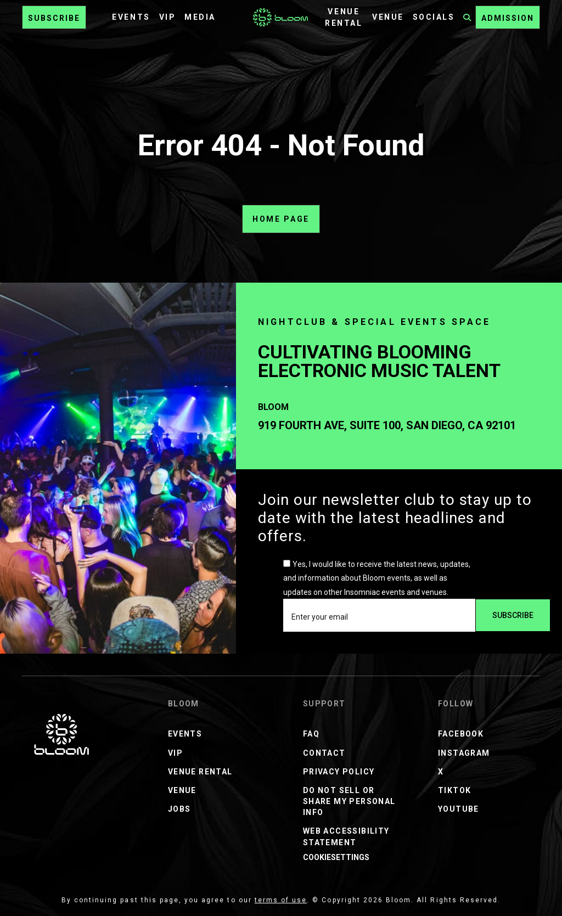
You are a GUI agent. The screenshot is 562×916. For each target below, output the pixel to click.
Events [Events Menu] (131, 17)
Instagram (464, 753)
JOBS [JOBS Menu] (179, 809)
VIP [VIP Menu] (167, 17)
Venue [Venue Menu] (388, 17)
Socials (434, 17)
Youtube (458, 809)
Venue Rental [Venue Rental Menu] (200, 771)
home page (281, 219)
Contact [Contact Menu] (324, 753)
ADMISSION (507, 18)
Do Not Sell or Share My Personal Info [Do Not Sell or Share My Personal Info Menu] (349, 801)
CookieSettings (336, 857)
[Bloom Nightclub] (61, 734)
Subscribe (54, 18)
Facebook (461, 733)
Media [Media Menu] (200, 17)
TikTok (454, 790)
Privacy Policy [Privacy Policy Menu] (339, 771)
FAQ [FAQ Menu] (311, 733)
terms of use (281, 900)
